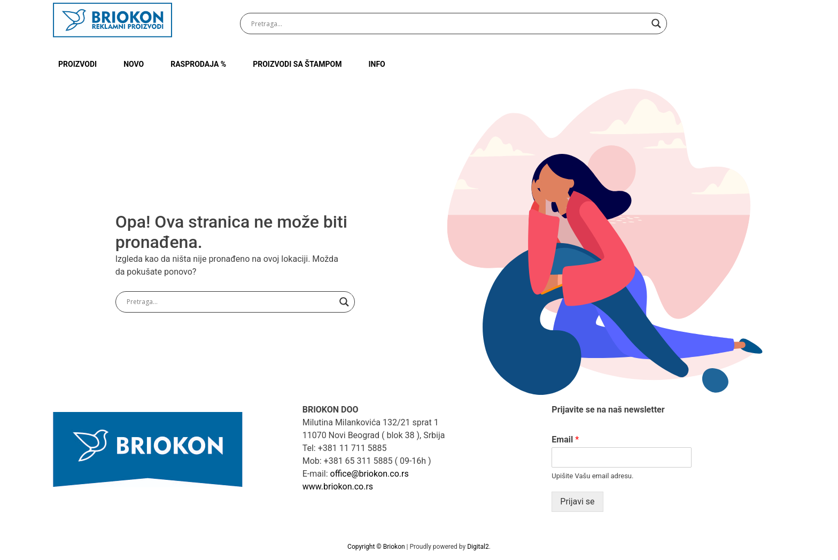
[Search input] (448, 23)
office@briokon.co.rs (369, 474)
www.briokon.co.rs (337, 486)
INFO (376, 64)
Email (565, 439)
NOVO (133, 64)
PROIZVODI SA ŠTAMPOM (297, 64)
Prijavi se (577, 501)
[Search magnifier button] (656, 23)
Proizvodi (77, 64)
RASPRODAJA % (198, 64)
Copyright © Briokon (376, 546)
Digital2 (478, 546)
